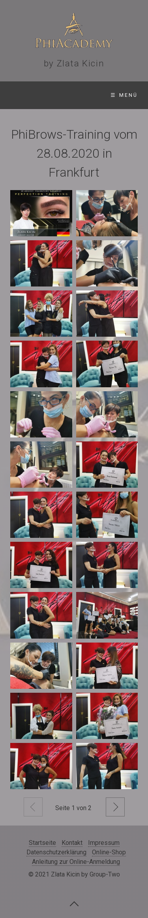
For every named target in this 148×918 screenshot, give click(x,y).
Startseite (42, 842)
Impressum (104, 842)
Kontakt (72, 842)
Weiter (115, 806)
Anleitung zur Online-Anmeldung (76, 861)
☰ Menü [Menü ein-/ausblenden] (124, 95)
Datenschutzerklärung (56, 852)
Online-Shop (109, 852)
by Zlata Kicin (74, 63)
